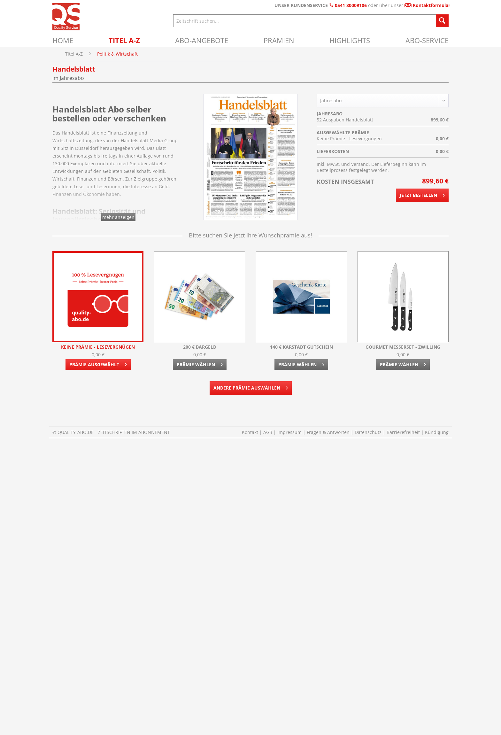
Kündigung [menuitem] (437, 432)
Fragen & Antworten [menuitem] (329, 432)
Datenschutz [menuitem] (369, 432)
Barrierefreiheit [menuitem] (404, 432)
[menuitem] (62, 40)
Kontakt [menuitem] (250, 432)
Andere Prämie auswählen (250, 387)
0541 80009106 (348, 5)
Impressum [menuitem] (290, 432)
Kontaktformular (427, 5)
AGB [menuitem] (268, 432)
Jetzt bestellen (422, 194)
